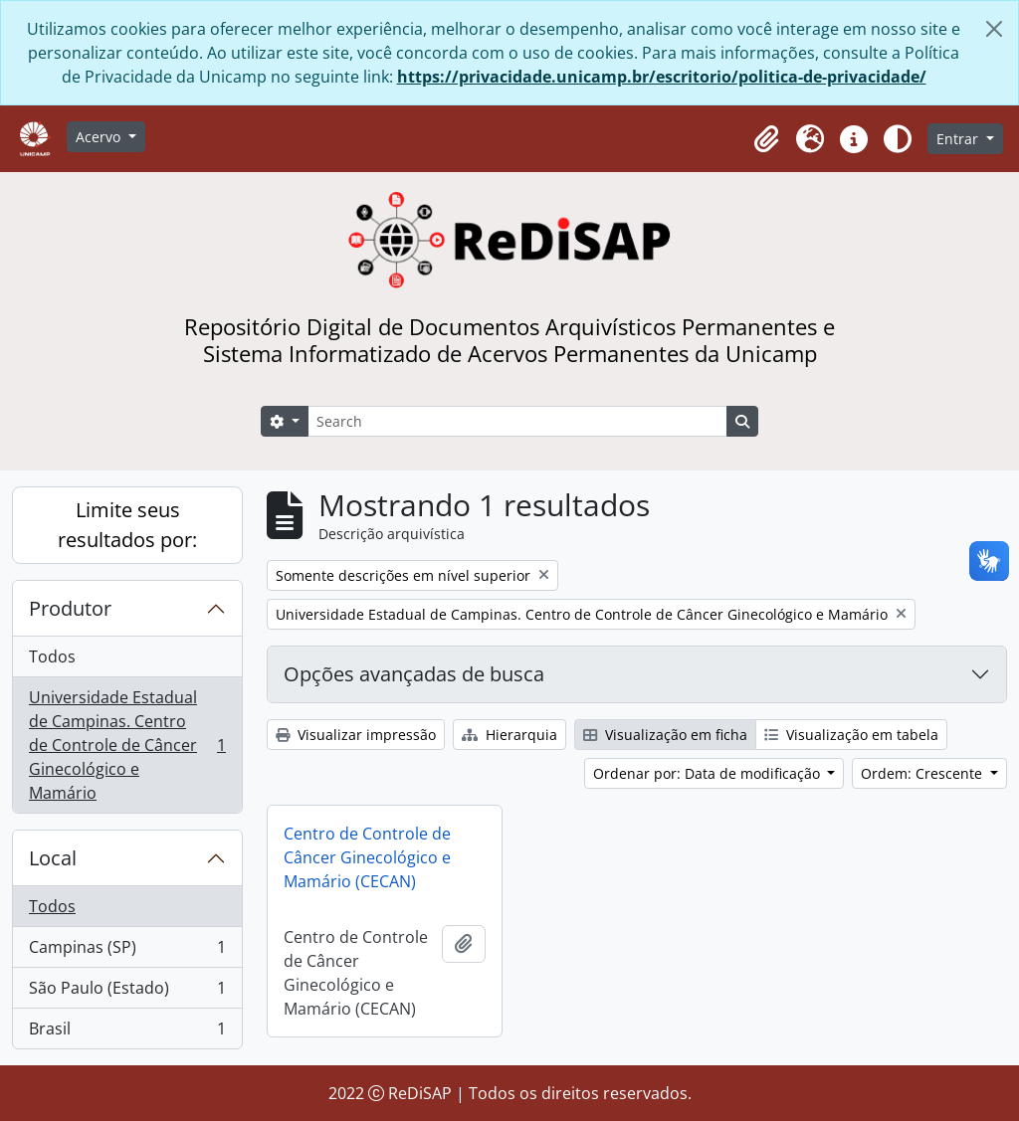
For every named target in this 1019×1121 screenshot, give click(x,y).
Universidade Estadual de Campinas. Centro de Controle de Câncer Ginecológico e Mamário (127, 745)
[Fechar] (994, 29)
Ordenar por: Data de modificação (708, 773)
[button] (766, 139)
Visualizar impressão (356, 734)
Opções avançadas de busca (414, 673)
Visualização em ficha (665, 734)
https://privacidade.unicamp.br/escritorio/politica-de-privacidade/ (661, 77)
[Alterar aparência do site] (897, 139)
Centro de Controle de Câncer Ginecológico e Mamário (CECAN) (367, 857)
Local (53, 857)
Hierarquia (509, 734)
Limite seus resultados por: (127, 524)
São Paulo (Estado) (127, 992)
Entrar (959, 138)
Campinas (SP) (127, 951)
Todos (52, 656)
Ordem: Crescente (923, 773)
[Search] (517, 421)
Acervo (100, 136)
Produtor (70, 608)
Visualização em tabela (851, 734)
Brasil (127, 1032)
